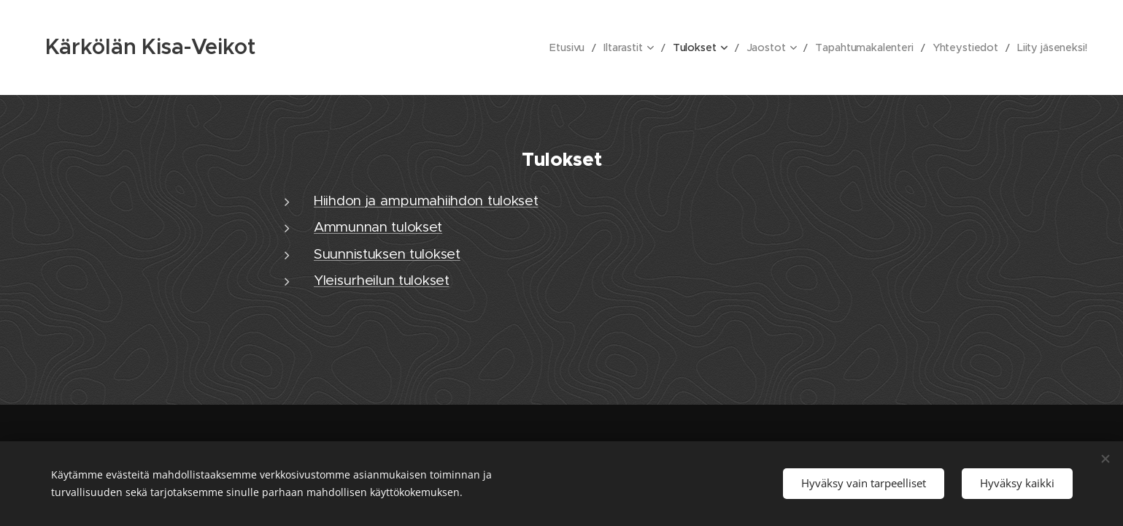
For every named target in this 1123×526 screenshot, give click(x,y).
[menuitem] (580, 47)
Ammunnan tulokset (378, 226)
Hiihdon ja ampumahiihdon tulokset (426, 200)
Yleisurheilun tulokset (381, 280)
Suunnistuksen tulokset (387, 253)
